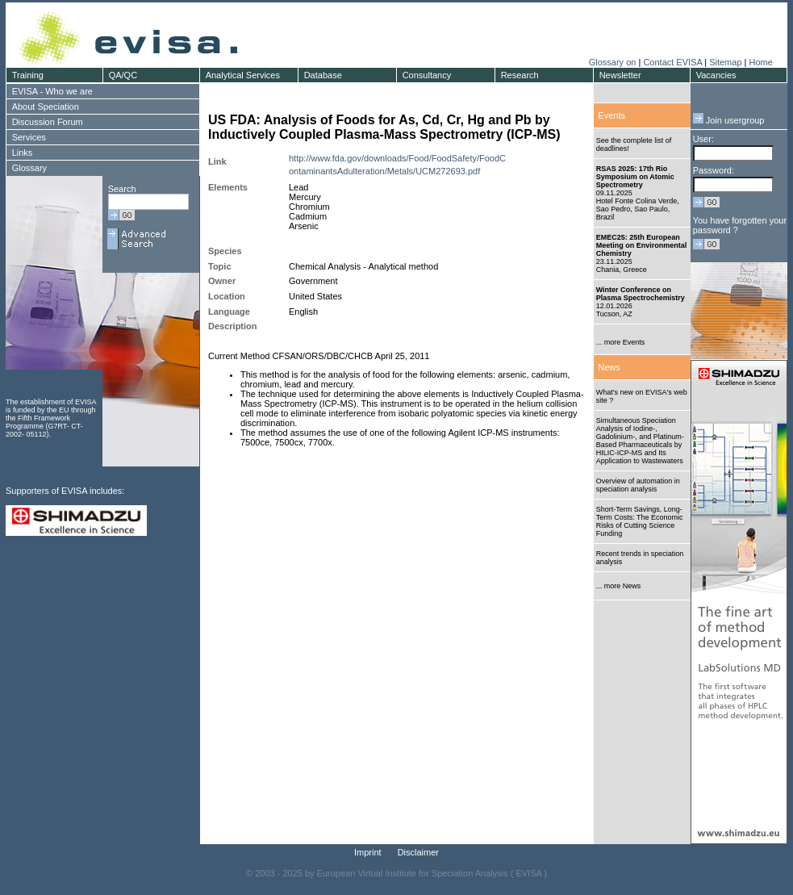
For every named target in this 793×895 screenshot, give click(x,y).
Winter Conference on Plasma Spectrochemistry (640, 294)
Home (760, 62)
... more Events (620, 342)
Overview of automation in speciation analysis (638, 485)
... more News (618, 586)
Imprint (368, 852)
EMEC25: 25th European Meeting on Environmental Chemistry (641, 245)
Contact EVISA (672, 62)
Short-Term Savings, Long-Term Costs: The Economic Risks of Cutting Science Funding (639, 521)
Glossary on (614, 62)
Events (611, 115)
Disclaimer (418, 852)
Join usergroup (729, 120)
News (609, 367)
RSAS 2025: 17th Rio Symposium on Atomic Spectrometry (635, 177)
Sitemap (725, 62)
